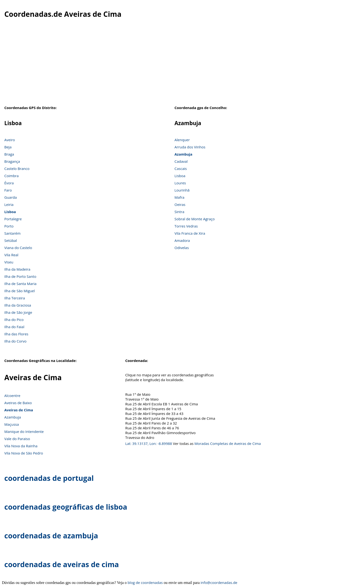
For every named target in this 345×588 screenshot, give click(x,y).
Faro (8, 190)
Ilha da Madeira (17, 269)
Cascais (180, 168)
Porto (9, 226)
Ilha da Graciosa (17, 305)
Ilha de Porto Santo (20, 276)
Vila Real (11, 254)
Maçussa (11, 424)
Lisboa (10, 211)
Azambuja (183, 154)
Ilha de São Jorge (18, 312)
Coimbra (11, 175)
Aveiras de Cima (18, 410)
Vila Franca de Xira (189, 233)
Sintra (179, 211)
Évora (9, 182)
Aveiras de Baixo (18, 402)
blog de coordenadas (145, 582)
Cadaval (181, 161)
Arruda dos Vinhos (189, 147)
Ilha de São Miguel (19, 290)
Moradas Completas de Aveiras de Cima (227, 443)
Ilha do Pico (14, 319)
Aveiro (9, 139)
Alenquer (182, 139)
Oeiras (179, 204)
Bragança (12, 161)
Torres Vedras (186, 226)
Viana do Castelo (18, 247)
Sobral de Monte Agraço (194, 218)
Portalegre (13, 218)
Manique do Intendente (24, 431)
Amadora (182, 240)
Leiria (8, 204)
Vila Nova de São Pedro (23, 453)
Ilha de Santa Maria (20, 283)
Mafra (179, 197)
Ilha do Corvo (15, 341)
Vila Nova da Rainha (20, 445)
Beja (8, 147)
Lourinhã (182, 190)
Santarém (12, 233)
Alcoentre (12, 395)
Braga (9, 154)
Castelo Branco (16, 168)
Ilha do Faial (14, 326)
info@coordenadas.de (219, 582)
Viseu (8, 262)
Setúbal (10, 240)
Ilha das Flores (16, 334)
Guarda (10, 197)
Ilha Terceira (14, 298)
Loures (180, 182)
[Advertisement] (172, 64)
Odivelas (181, 247)
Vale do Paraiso (17, 438)
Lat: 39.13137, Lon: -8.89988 (148, 443)
